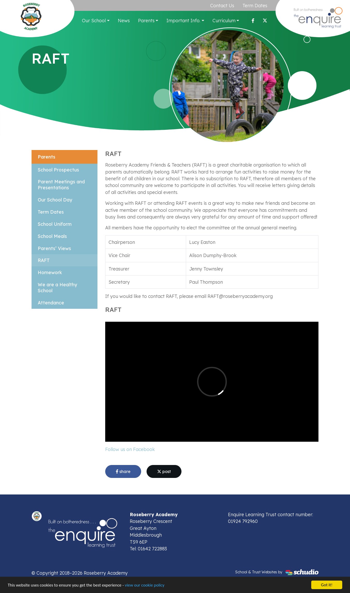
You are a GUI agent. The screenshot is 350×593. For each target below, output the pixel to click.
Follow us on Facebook (130, 449)
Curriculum (223, 20)
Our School (94, 20)
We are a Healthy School (57, 287)
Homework (50, 272)
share (123, 471)
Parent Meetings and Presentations (61, 184)
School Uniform (55, 224)
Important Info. (183, 20)
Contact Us (222, 5)
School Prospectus (58, 169)
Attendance (51, 302)
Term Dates (254, 5)
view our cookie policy (144, 585)
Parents (146, 20)
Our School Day (55, 199)
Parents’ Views (54, 248)
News (124, 20)
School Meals (52, 236)
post (164, 471)
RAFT (44, 260)
